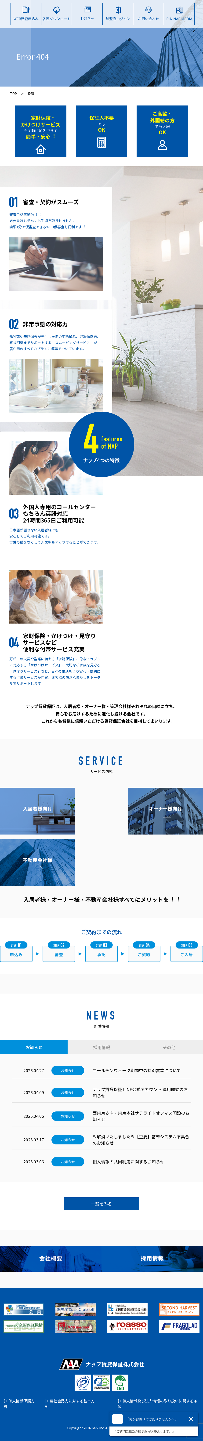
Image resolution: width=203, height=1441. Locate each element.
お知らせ (33, 1047)
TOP (13, 93)
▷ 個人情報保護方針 (19, 1403)
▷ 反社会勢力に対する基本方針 (70, 1403)
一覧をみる (101, 1204)
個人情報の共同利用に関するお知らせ (128, 1161)
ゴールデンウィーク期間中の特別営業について (137, 1070)
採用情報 (101, 1047)
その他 (169, 1047)
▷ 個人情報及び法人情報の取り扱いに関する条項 (157, 1403)
